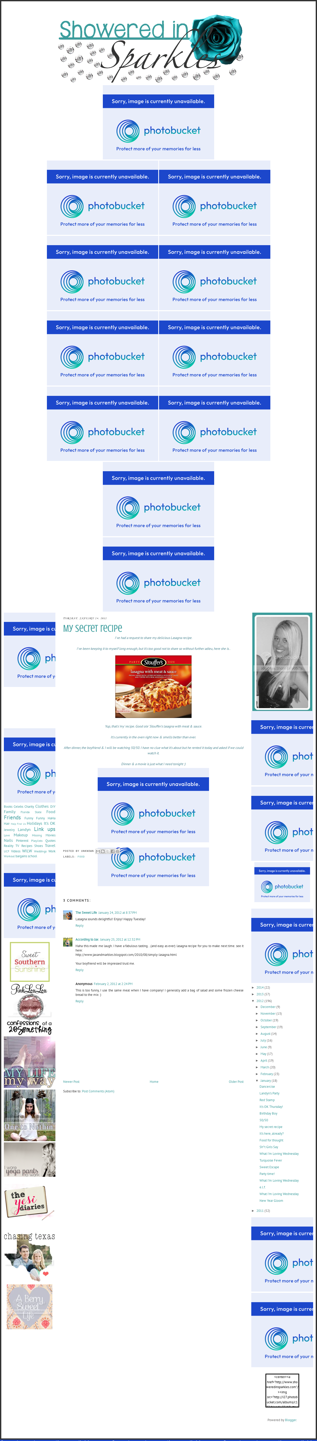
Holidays (34, 823)
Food (81, 856)
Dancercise (267, 1086)
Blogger (290, 1420)
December (268, 1007)
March (265, 1067)
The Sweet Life (86, 912)
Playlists (37, 841)
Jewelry (9, 830)
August (266, 1033)
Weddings (40, 851)
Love (7, 835)
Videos (15, 851)
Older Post (236, 1081)
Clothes (42, 806)
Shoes (38, 846)
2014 (260, 987)
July (264, 1040)
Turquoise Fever (271, 1160)
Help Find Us (18, 824)
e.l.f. (263, 1187)
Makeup (21, 834)
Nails (8, 840)
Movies (50, 835)
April (264, 1060)
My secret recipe (271, 1127)
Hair (7, 823)
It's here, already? (272, 1133)
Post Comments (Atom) (98, 1091)
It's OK (50, 823)
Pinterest (22, 840)
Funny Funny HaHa (39, 818)
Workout (9, 856)
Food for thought (271, 1140)
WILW (27, 850)
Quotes (50, 840)
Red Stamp (267, 1100)
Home (154, 1081)
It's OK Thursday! (271, 1106)
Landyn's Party (269, 1093)
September (269, 1027)
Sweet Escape (269, 1167)
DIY (52, 806)
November (268, 1013)
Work (51, 851)
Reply (80, 925)
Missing (37, 835)
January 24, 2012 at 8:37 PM (117, 912)
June (264, 1047)
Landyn (24, 829)
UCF (6, 851)
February (267, 1074)
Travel (50, 845)
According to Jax (87, 939)
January (266, 1080)
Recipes (26, 846)
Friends (12, 817)
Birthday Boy (268, 1113)
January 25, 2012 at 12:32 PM (120, 939)
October (267, 1020)
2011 (260, 1210)
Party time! (267, 1174)
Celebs (18, 806)
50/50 (264, 1120)
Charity (29, 806)
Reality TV (11, 846)
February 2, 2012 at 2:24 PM (113, 984)
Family (9, 811)
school (32, 856)
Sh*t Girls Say (269, 1147)
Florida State (31, 812)
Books (8, 806)
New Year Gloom (271, 1200)
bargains (21, 856)
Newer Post (71, 1081)
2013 (260, 994)
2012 (260, 1001)
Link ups (44, 829)
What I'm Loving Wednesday (279, 1153)
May (264, 1054)
